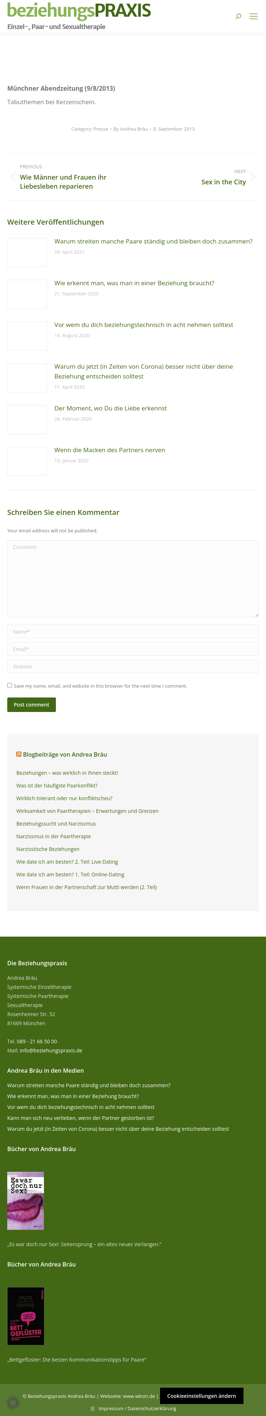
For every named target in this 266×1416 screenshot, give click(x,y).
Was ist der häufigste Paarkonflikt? (57, 785)
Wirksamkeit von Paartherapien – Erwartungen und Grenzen (87, 810)
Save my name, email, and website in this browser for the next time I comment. (100, 686)
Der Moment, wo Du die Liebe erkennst (110, 408)
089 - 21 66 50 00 (37, 1041)
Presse (100, 129)
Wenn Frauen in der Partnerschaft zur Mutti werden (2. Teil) (86, 887)
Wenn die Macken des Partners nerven (109, 450)
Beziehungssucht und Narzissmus (56, 823)
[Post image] (27, 252)
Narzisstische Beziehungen (47, 849)
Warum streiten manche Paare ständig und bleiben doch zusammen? (153, 241)
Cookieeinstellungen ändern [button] (201, 1395)
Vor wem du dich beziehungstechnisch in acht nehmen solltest (143, 324)
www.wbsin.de (139, 1396)
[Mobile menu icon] (254, 16)
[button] (13, 1403)
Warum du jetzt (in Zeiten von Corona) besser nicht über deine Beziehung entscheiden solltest (143, 371)
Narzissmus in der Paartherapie (53, 836)
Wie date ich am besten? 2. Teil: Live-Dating (67, 861)
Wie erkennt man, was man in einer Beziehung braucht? (134, 283)
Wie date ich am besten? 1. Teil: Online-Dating (70, 874)
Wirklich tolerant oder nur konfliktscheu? (64, 798)
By (131, 129)
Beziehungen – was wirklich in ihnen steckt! (67, 772)
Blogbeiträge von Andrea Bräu (65, 754)
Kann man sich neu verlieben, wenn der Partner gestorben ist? (80, 1117)
